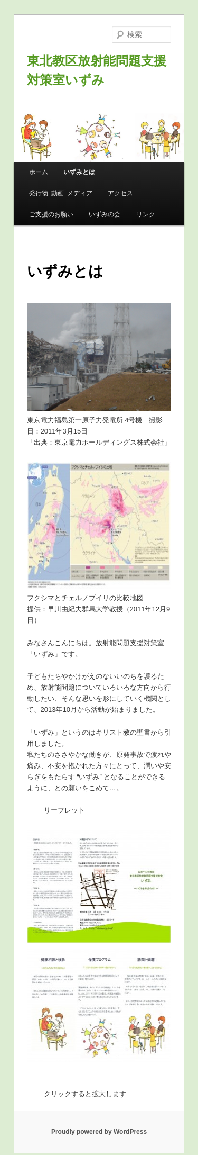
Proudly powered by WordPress (99, 1131)
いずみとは (79, 172)
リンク (145, 214)
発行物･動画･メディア (60, 193)
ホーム (38, 172)
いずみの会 (104, 214)
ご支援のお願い (51, 214)
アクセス (120, 193)
